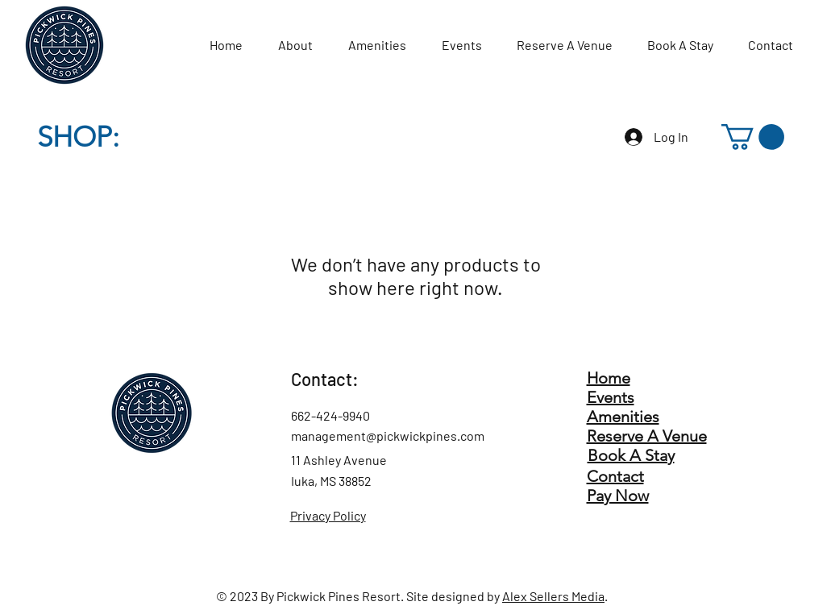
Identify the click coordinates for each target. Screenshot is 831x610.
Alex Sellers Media (553, 596)
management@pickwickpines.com (387, 435)
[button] (752, 137)
